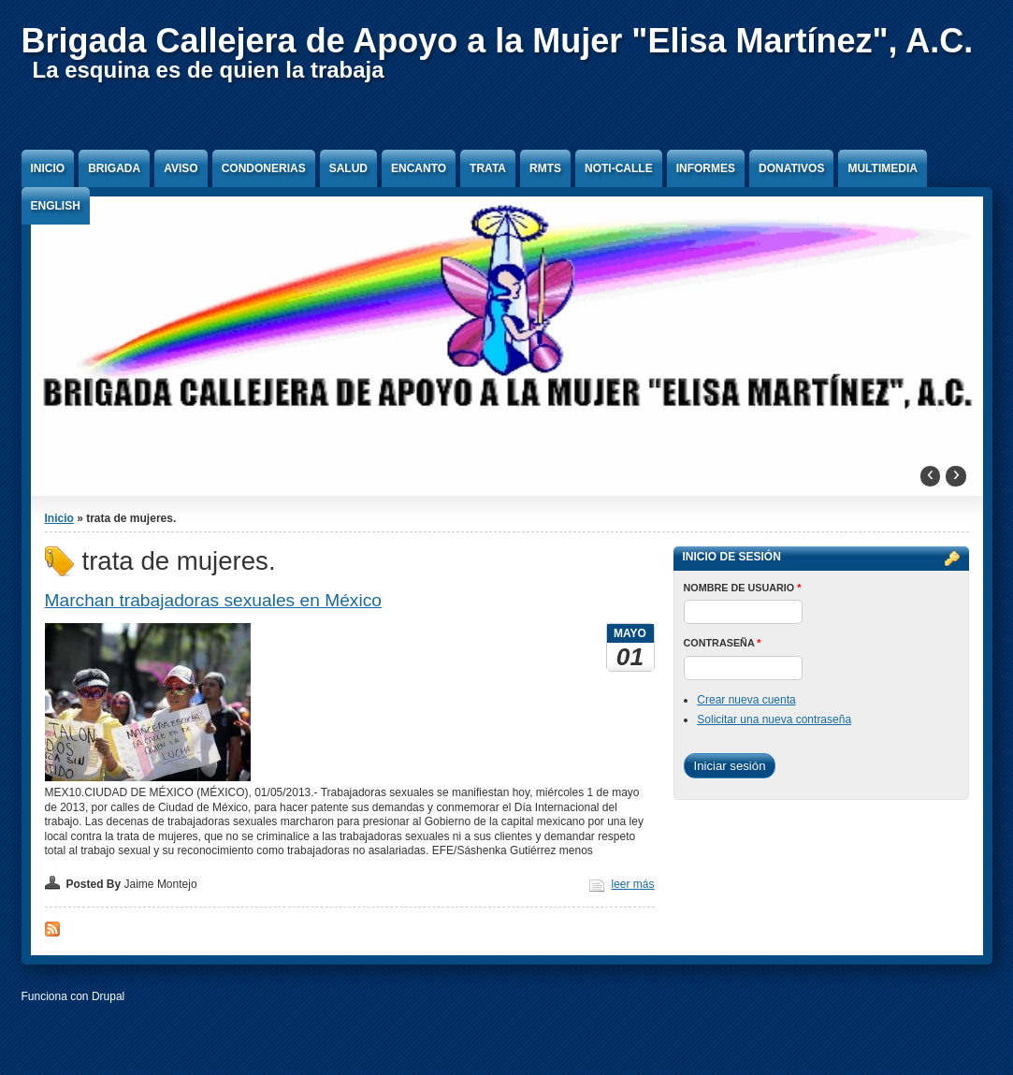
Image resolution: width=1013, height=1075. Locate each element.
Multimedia (882, 168)
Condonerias (264, 168)
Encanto (418, 168)
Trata (488, 168)
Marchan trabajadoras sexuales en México (214, 600)
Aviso (180, 168)
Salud (348, 168)
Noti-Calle (619, 168)
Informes (705, 168)
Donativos (791, 168)
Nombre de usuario (743, 587)
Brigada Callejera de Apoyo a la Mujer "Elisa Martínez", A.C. (498, 41)
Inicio (48, 168)
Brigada (114, 168)
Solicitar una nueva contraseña (774, 719)
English (55, 205)
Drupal (108, 996)
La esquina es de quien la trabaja (208, 69)
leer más (632, 884)
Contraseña (722, 642)
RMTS (545, 168)
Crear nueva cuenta (746, 699)
